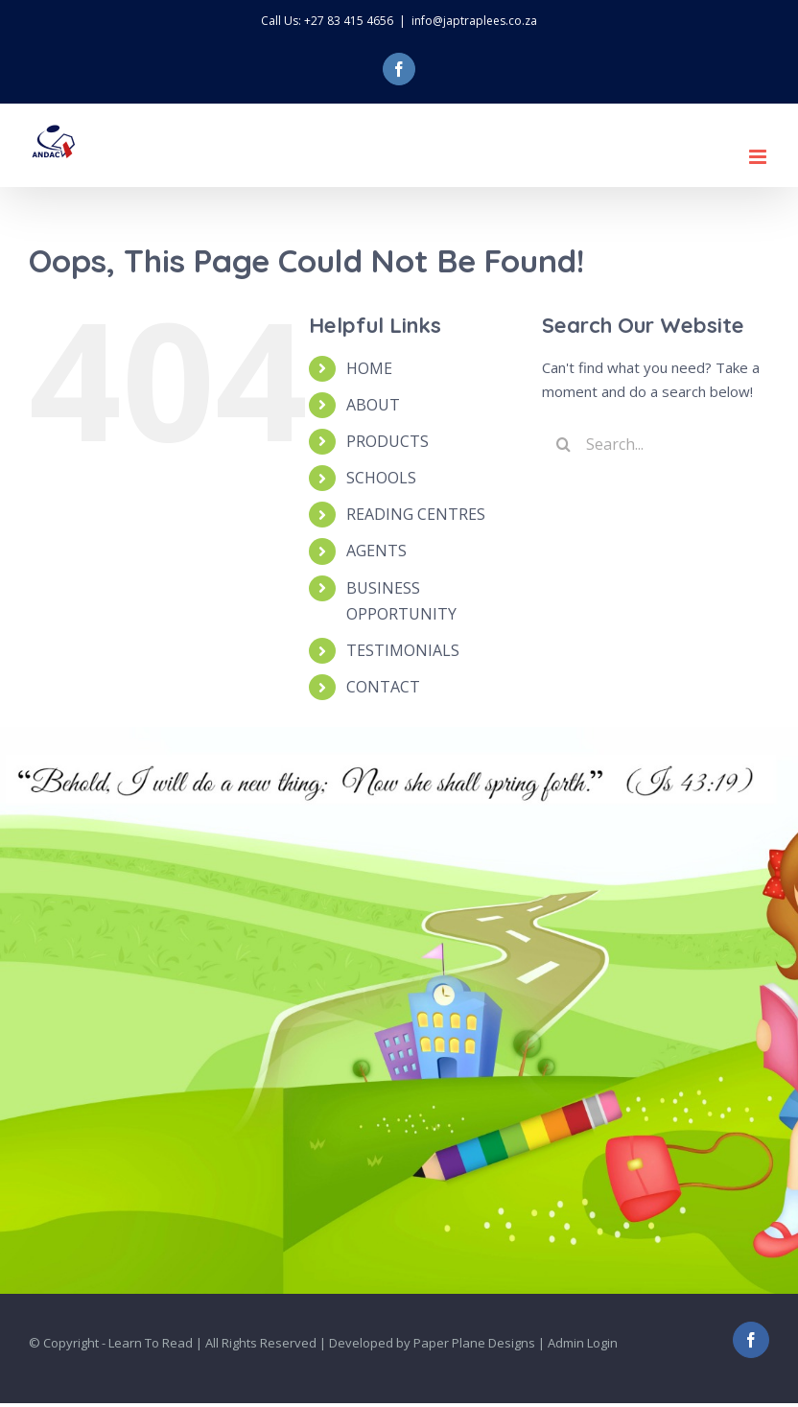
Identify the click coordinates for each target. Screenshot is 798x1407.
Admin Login (583, 1342)
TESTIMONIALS (402, 650)
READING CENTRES (415, 514)
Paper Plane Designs (474, 1342)
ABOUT (373, 404)
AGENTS (376, 550)
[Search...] (655, 444)
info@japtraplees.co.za (474, 20)
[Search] (563, 444)
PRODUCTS (387, 441)
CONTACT (383, 686)
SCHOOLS (381, 477)
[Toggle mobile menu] (759, 157)
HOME (369, 368)
